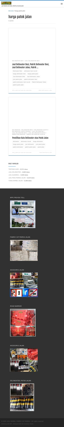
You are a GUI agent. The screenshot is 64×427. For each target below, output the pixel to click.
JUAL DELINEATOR (14, 172)
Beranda (10, 11)
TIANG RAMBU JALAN (15, 181)
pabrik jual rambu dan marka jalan (23, 90)
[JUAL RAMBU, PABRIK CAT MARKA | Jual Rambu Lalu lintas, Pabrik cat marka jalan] (6, 2)
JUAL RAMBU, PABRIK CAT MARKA (18, 421)
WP (11, 424)
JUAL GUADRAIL (13, 175)
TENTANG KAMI (13, 169)
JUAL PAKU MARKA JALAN (16, 178)
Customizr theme (28, 424)
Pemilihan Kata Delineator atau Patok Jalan (30, 137)
